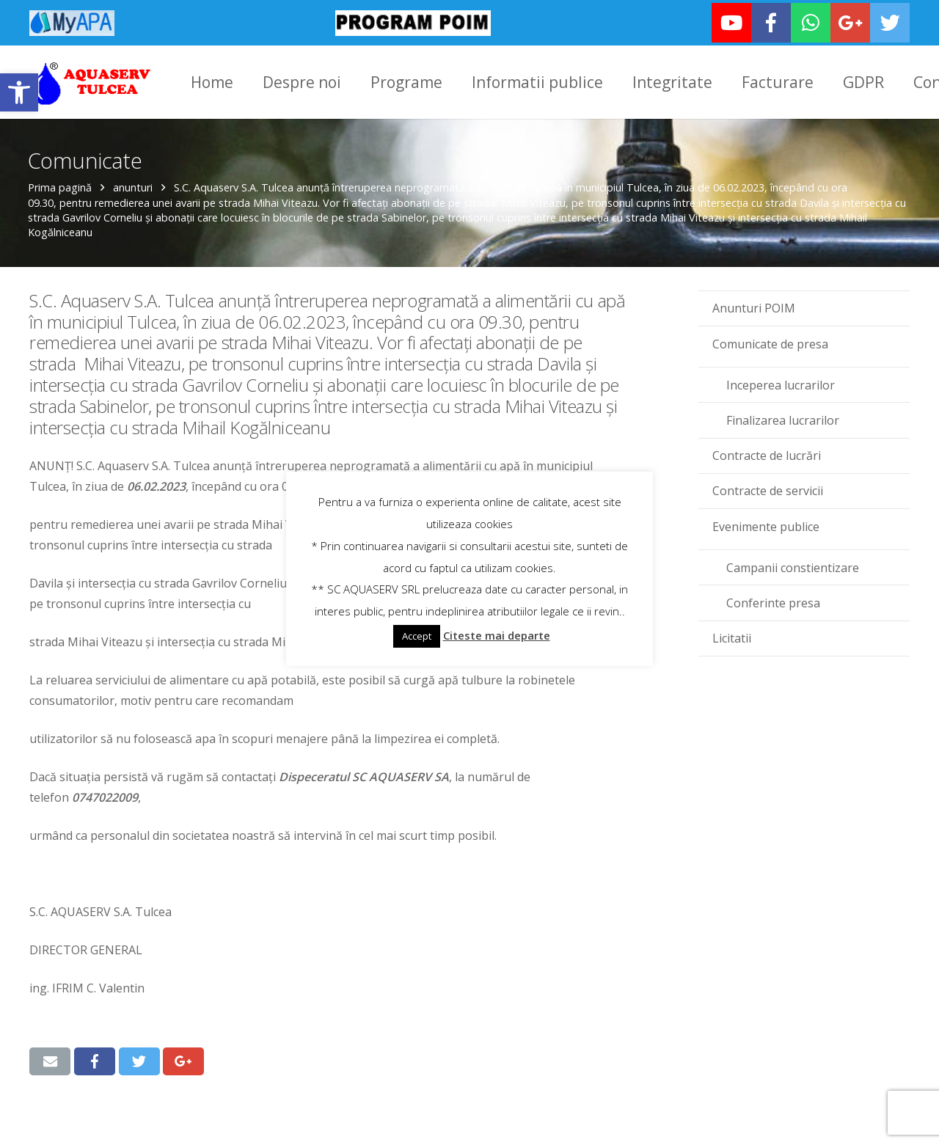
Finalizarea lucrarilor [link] (782, 418)
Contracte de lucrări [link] (766, 453)
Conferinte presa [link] (773, 600)
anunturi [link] (134, 185)
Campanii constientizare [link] (792, 565)
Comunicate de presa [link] (770, 341)
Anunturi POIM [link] (753, 306)
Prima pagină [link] (61, 185)
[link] (19, 92)
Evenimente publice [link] (765, 524)
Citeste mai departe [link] (496, 635)
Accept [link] (416, 636)
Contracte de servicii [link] (767, 488)
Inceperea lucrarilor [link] (780, 382)
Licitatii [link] (731, 636)
